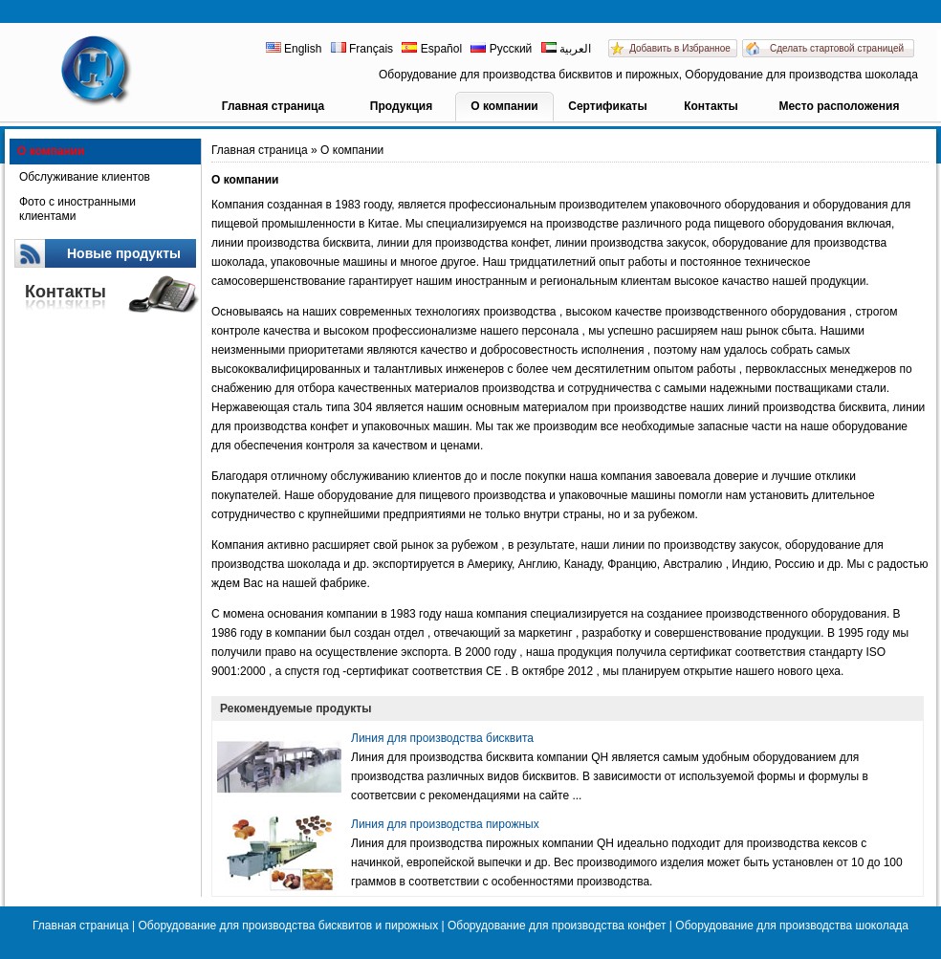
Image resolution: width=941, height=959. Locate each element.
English (295, 48)
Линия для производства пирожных (445, 824)
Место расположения (839, 106)
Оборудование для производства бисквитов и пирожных (289, 925)
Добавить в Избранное (680, 48)
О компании (504, 106)
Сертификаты (607, 106)
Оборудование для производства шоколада (791, 925)
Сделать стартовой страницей (837, 48)
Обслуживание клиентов (84, 177)
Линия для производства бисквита (442, 738)
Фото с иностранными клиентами (77, 209)
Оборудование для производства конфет (557, 925)
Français (362, 48)
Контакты (711, 106)
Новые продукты (124, 253)
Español (432, 48)
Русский (501, 48)
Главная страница (273, 106)
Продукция (401, 106)
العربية (566, 48)
